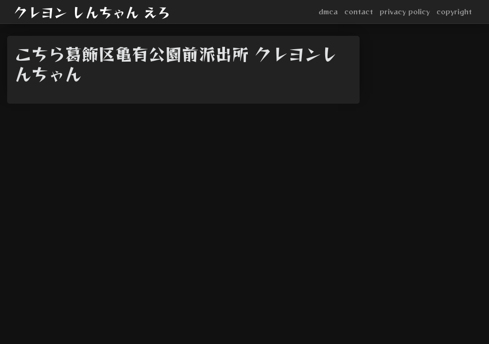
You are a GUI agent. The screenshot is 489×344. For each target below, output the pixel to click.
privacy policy (405, 11)
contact (358, 11)
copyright (454, 11)
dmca (328, 11)
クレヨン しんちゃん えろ (92, 12)
